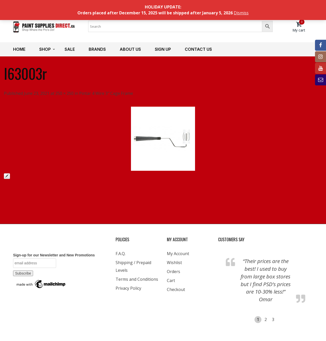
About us (130, 49)
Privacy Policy (128, 288)
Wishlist (174, 262)
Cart (171, 280)
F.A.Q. (121, 253)
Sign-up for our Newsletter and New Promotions (54, 255)
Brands (97, 49)
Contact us (198, 49)
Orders (173, 271)
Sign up (163, 49)
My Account (178, 253)
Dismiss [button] (241, 13)
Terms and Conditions (137, 279)
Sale (70, 49)
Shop (45, 49)
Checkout (176, 289)
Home (19, 49)
